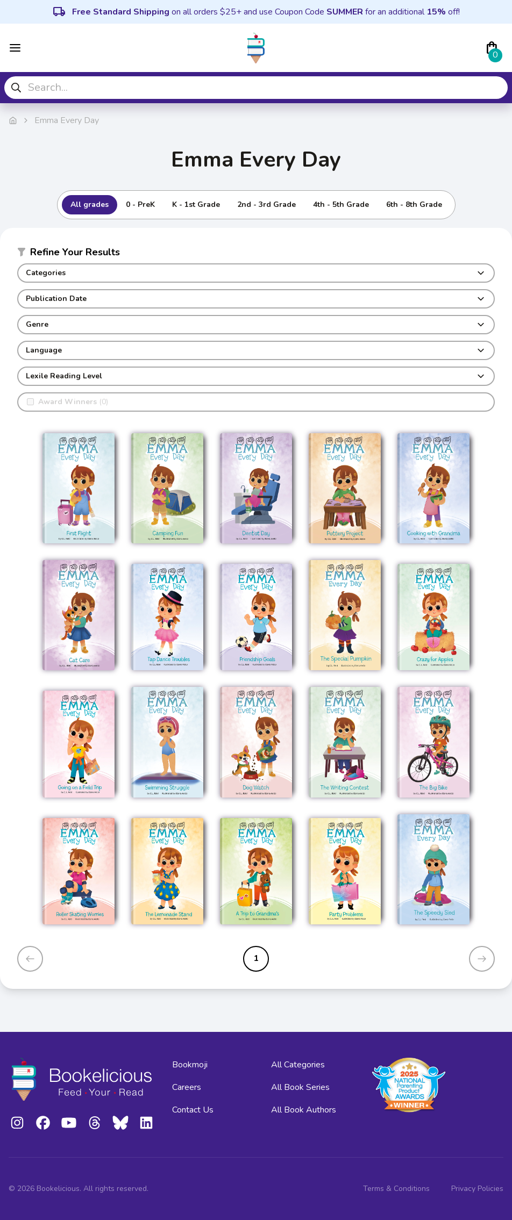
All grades (89, 204)
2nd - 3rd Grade (266, 204)
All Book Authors (303, 1110)
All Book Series (300, 1087)
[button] (256, 254)
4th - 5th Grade (341, 204)
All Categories (298, 1065)
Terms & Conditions (396, 1188)
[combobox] (256, 87)
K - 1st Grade (196, 204)
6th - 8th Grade (414, 204)
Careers (186, 1087)
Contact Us (193, 1110)
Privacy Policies (477, 1188)
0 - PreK (140, 204)
